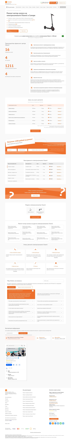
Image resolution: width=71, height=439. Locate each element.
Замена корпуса (12, 114)
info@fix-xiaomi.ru (52, 400)
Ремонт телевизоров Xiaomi (28, 401)
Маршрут (9, 364)
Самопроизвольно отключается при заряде (31, 176)
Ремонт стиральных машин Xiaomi (29, 413)
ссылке (10, 420)
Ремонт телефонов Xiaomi (27, 392)
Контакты (54, 7)
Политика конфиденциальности (35, 432)
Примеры (7, 400)
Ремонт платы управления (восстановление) (17, 117)
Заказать (60, 108)
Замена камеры (11, 108)
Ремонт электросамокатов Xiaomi (29, 407)
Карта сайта (7, 423)
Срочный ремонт (18, 7)
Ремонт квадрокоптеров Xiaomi (28, 403)
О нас (27, 7)
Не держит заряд (28, 166)
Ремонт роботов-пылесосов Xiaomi (29, 397)
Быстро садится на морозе (30, 178)
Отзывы (30, 7)
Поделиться (50, 423)
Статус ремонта (62, 7)
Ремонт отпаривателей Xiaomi (28, 405)
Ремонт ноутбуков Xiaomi (27, 394)
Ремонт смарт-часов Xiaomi (28, 416)
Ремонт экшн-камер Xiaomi (28, 411)
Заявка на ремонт (49, 7)
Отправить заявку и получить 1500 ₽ (38, 149)
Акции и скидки (42, 7)
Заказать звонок (35, 195)
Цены (23, 7)
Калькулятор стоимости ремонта (11, 415)
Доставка (33, 7)
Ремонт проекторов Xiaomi (28, 399)
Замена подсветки (12, 123)
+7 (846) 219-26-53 (45, 2)
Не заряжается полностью (30, 172)
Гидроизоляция (11, 120)
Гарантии (37, 7)
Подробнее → (59, 166)
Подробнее (35, 257)
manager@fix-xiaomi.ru (53, 403)
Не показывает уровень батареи (31, 169)
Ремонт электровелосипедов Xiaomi (29, 409)
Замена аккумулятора (13, 111)
